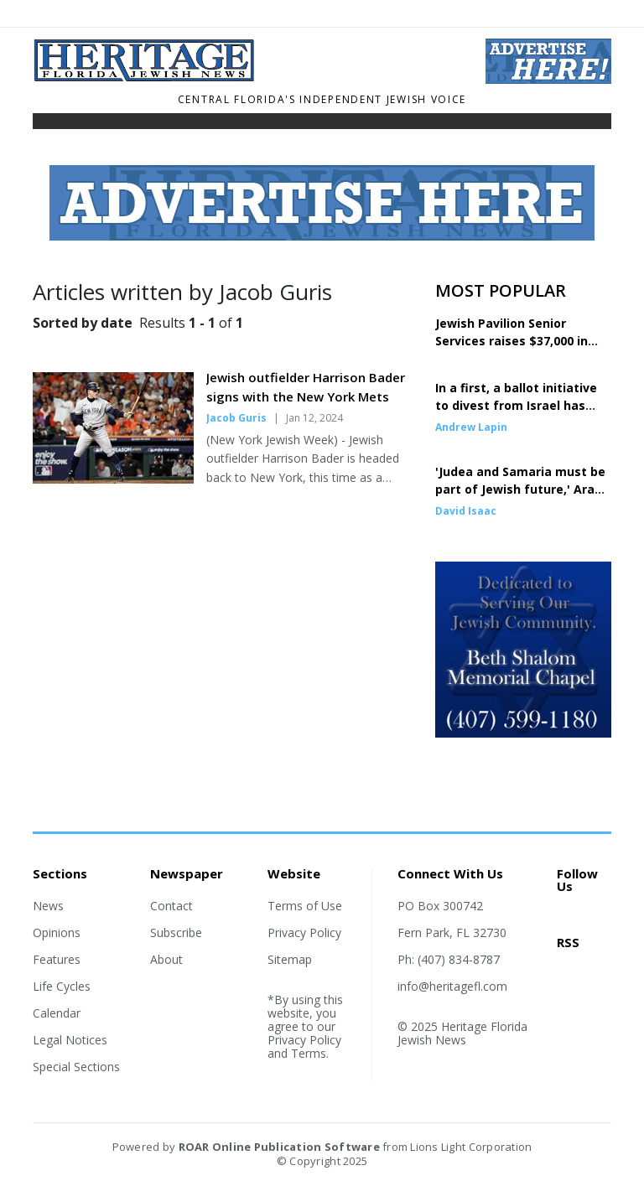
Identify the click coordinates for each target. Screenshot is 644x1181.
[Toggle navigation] (44, 125)
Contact (171, 906)
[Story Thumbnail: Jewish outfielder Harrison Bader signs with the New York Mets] (113, 478)
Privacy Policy (304, 932)
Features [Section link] (56, 959)
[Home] (246, 77)
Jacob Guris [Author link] (236, 418)
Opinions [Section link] (56, 932)
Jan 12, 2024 (314, 418)
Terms (308, 1053)
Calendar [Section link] (56, 1013)
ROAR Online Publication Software (279, 1146)
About (166, 959)
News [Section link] (48, 906)
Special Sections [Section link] (76, 1067)
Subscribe (176, 932)
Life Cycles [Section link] (62, 986)
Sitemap (289, 959)
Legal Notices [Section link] (70, 1040)
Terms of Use (304, 906)
